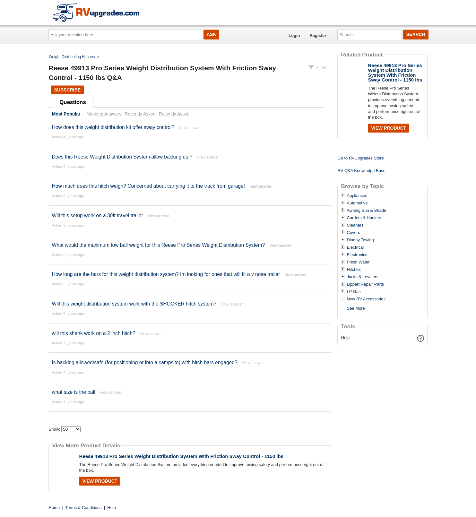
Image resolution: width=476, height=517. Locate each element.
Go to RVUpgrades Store (360, 158)
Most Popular (66, 113)
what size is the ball (73, 392)
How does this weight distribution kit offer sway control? (113, 127)
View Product (99, 481)
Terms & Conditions (83, 507)
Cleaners (355, 225)
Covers (353, 232)
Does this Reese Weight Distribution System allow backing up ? (122, 156)
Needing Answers (104, 113)
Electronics (357, 255)
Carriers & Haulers (364, 218)
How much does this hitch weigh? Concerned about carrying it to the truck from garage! (148, 186)
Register (317, 35)
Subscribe (67, 89)
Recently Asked (140, 113)
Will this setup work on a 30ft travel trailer (97, 215)
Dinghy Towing (360, 240)
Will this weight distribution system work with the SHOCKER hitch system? (134, 303)
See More (356, 308)
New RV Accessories (366, 299)
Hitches (353, 269)
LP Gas (353, 291)
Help (345, 337)
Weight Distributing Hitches (72, 57)
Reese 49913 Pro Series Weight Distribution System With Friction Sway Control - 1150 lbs (181, 456)
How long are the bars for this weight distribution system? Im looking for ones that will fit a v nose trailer (166, 274)
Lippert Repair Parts (365, 284)
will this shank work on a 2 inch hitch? (93, 333)
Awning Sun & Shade (366, 210)
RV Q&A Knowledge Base (361, 170)
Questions (72, 102)
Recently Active (174, 113)
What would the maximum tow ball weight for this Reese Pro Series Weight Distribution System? (159, 245)
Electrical (355, 247)
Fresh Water (358, 262)
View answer (190, 127)
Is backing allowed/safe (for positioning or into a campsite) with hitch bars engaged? (144, 362)
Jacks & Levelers (362, 277)
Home (54, 507)
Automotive (357, 203)
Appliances (357, 196)
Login (294, 35)
